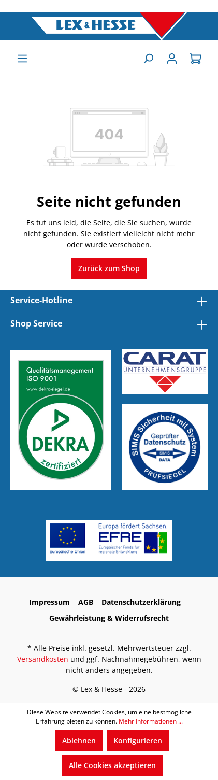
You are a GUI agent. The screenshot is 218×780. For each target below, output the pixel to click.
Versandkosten (42, 659)
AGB (85, 602)
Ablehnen (79, 740)
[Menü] (22, 58)
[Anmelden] (172, 58)
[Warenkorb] (196, 58)
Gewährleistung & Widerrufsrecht (109, 618)
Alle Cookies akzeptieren (112, 765)
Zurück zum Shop (109, 268)
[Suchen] (148, 58)
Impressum (49, 602)
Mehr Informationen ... (151, 721)
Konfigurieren (137, 740)
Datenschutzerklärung (141, 602)
